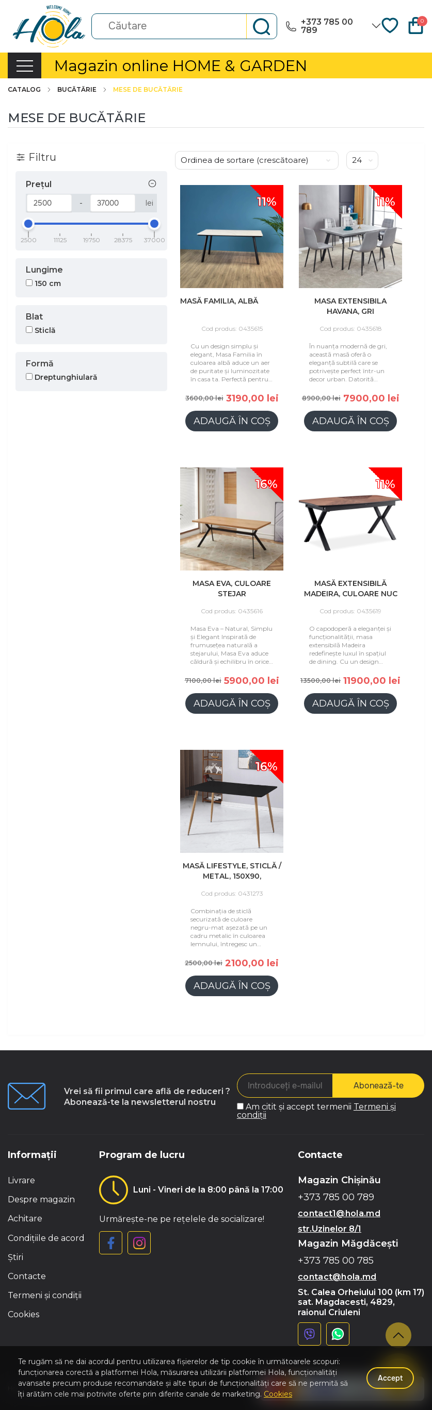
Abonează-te (379, 1085)
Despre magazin (41, 1199)
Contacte (27, 1276)
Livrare (21, 1180)
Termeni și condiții (45, 1295)
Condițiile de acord (46, 1238)
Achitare (25, 1218)
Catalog (30, 90)
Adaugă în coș (232, 421)
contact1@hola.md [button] (339, 1213)
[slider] (28, 223)
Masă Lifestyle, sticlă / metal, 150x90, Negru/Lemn (232, 876)
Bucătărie (82, 90)
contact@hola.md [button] (337, 1277)
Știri (15, 1257)
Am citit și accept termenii (316, 1111)
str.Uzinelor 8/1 (329, 1229)
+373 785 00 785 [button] (336, 1260)
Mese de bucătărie (148, 90)
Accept (390, 1378)
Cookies (23, 1314)
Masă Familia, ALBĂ (219, 301)
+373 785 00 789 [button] (336, 1197)
